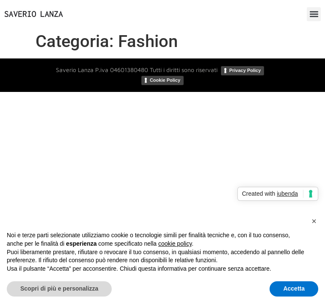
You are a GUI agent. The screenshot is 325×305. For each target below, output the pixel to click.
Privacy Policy (245, 70)
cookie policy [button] (175, 243)
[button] (314, 14)
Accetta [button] (294, 288)
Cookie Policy (165, 80)
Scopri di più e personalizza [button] (59, 288)
